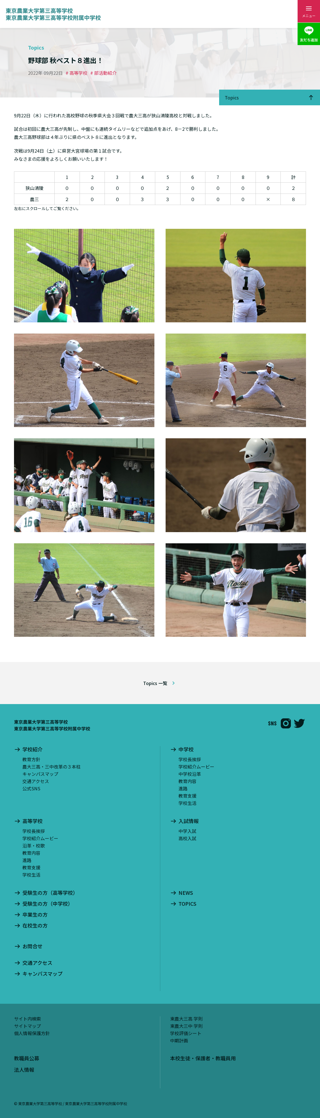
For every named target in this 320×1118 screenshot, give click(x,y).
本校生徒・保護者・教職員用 (203, 1058)
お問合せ (32, 946)
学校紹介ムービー (196, 766)
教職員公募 (26, 1058)
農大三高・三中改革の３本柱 (51, 766)
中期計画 (179, 1040)
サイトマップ (27, 1025)
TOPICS (187, 904)
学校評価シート (185, 1033)
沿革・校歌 (33, 845)
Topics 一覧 (155, 683)
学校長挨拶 (189, 759)
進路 (182, 788)
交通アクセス (35, 781)
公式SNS (31, 788)
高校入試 (187, 838)
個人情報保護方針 (32, 1033)
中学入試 (187, 831)
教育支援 (187, 795)
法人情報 (24, 1069)
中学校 (186, 749)
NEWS (185, 893)
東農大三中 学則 (186, 1025)
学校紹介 (32, 749)
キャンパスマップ (40, 773)
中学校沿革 (189, 773)
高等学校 (32, 821)
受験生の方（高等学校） (50, 893)
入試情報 (188, 821)
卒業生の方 (35, 915)
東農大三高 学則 (186, 1018)
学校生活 (187, 803)
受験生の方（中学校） (47, 904)
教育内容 (187, 781)
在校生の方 (35, 926)
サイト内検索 (27, 1018)
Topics (232, 97)
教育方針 (31, 759)
